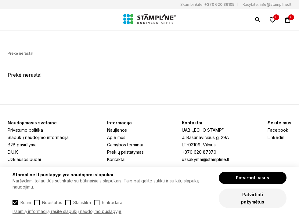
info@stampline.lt (275, 4)
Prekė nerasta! (20, 53)
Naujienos (117, 130)
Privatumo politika (25, 130)
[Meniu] (11, 20)
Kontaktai (116, 159)
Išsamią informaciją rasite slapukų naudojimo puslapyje (67, 211)
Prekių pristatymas (125, 152)
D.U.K (13, 152)
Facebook (278, 130)
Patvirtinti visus (252, 177)
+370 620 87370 (199, 152)
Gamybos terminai (125, 144)
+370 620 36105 (219, 4)
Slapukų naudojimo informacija (38, 137)
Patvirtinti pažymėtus (252, 198)
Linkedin (276, 137)
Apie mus (116, 137)
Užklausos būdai (24, 159)
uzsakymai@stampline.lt (205, 159)
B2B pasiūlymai (23, 144)
